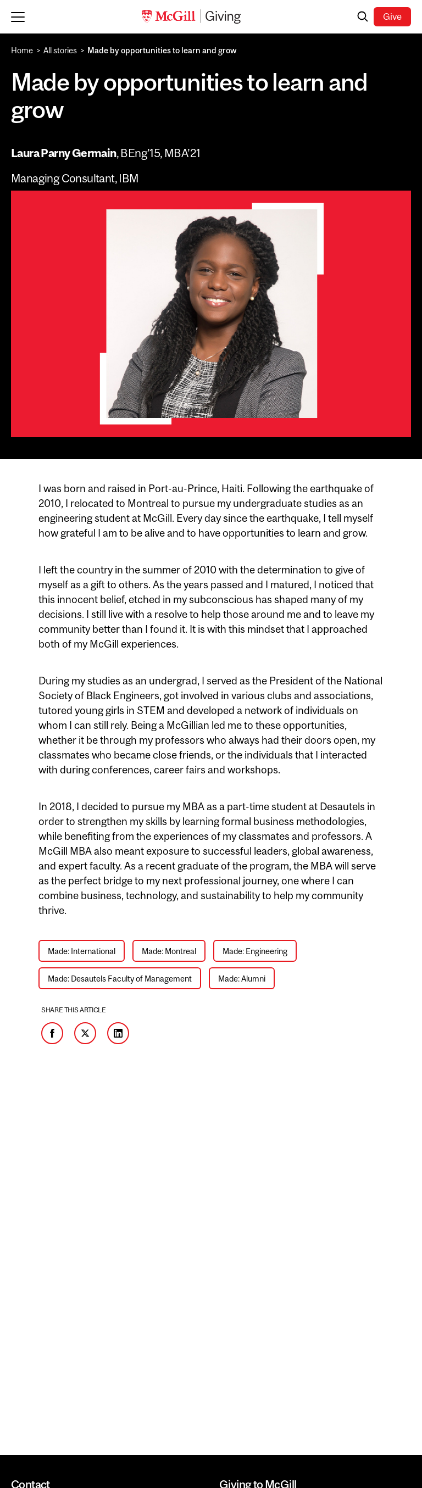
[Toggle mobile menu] (20, 16)
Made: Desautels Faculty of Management (120, 978)
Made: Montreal (169, 951)
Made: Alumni (241, 978)
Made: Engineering (255, 951)
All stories (60, 50)
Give (392, 16)
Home (22, 50)
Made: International (81, 951)
